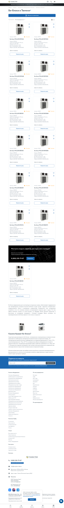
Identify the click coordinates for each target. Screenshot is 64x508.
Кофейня (35, 388)
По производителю (37, 402)
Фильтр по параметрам (32, 15)
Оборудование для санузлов (14, 404)
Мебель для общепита (13, 414)
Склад (34, 396)
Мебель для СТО (12, 398)
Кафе (34, 377)
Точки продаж (11, 412)
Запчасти (10, 416)
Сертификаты (11, 426)
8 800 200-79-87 (16, 460)
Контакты (10, 453)
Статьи (9, 428)
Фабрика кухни (36, 398)
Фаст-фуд (35, 378)
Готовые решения (12, 424)
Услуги (10, 431)
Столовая (35, 390)
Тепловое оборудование (13, 375)
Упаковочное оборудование (14, 390)
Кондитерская (36, 385)
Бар (34, 383)
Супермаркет (36, 380)
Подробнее (30, 258)
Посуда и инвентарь (12, 408)
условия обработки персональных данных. (31, 495)
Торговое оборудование (13, 411)
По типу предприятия (38, 372)
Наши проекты (11, 423)
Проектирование (12, 435)
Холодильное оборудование (14, 386)
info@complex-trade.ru (16, 466)
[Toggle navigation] (54, 1)
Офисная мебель (12, 406)
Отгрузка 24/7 (11, 438)
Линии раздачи (11, 394)
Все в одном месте (12, 433)
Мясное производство (38, 399)
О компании (11, 421)
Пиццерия (35, 381)
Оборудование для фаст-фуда (15, 385)
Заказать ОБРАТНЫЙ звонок (17, 463)
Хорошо (32, 499)
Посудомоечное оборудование (15, 378)
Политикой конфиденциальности (41, 365)
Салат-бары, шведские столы (14, 396)
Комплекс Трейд (12, 419)
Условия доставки (12, 448)
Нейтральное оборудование (14, 388)
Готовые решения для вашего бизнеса (16, 436)
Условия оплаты (12, 447)
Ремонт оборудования (13, 441)
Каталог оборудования (13, 372)
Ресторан (35, 375)
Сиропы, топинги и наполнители (15, 409)
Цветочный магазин (37, 394)
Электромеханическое (13, 380)
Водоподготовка (12, 391)
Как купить (11, 444)
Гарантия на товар (12, 450)
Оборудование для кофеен (14, 383)
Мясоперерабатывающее (14, 399)
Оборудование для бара (13, 381)
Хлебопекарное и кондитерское (15, 377)
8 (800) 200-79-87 (17, 258)
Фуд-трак (35, 393)
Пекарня (35, 386)
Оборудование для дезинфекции (15, 401)
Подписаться (50, 363)
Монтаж (10, 440)
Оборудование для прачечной (15, 403)
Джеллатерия (36, 391)
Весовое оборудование (13, 393)
